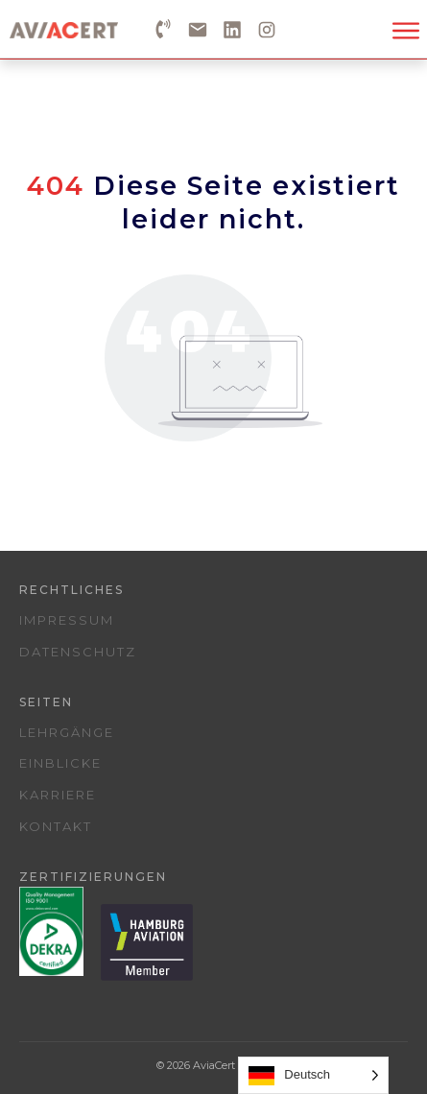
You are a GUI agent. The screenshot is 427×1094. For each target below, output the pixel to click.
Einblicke (60, 763)
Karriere (57, 794)
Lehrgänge (66, 732)
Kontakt (55, 826)
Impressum (66, 620)
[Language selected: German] (313, 1075)
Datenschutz (77, 651)
